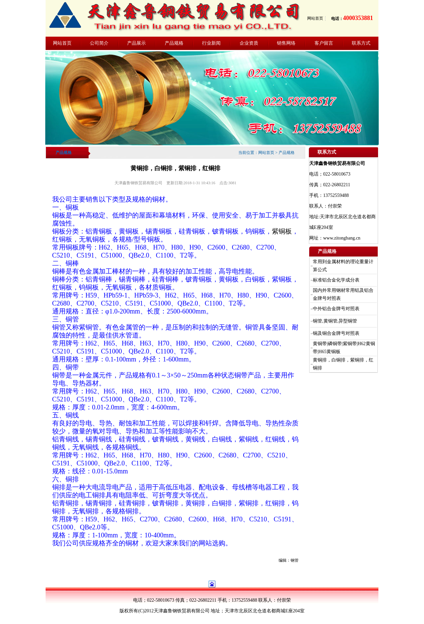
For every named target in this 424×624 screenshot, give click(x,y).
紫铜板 (282, 231)
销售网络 (286, 43)
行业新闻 (211, 43)
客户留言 (324, 43)
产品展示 (136, 43)
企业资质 (249, 43)
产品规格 (174, 43)
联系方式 (361, 43)
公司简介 (99, 43)
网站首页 (315, 18)
